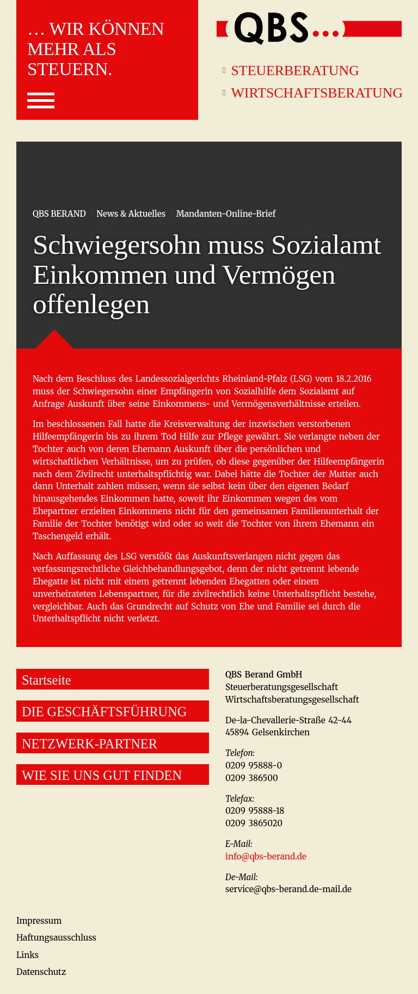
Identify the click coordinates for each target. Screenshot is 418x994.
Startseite (46, 680)
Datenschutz (41, 972)
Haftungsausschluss (56, 937)
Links (27, 955)
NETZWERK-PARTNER (89, 743)
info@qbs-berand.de (265, 856)
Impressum (39, 921)
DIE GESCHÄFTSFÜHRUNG (104, 711)
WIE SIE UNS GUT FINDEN (102, 775)
